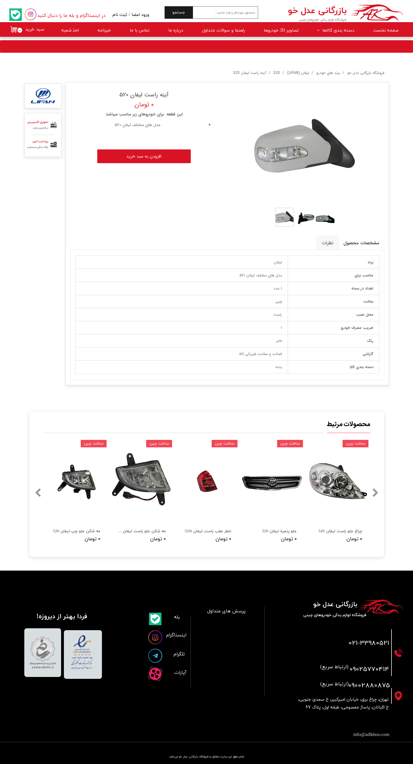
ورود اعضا (140, 15)
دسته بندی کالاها (338, 30)
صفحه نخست (386, 30)
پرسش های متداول (226, 611)
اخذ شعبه (70, 30)
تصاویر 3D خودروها (281, 30)
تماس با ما (140, 30)
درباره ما (175, 30)
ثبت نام (120, 15)
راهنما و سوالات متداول (223, 30)
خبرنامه (104, 30)
